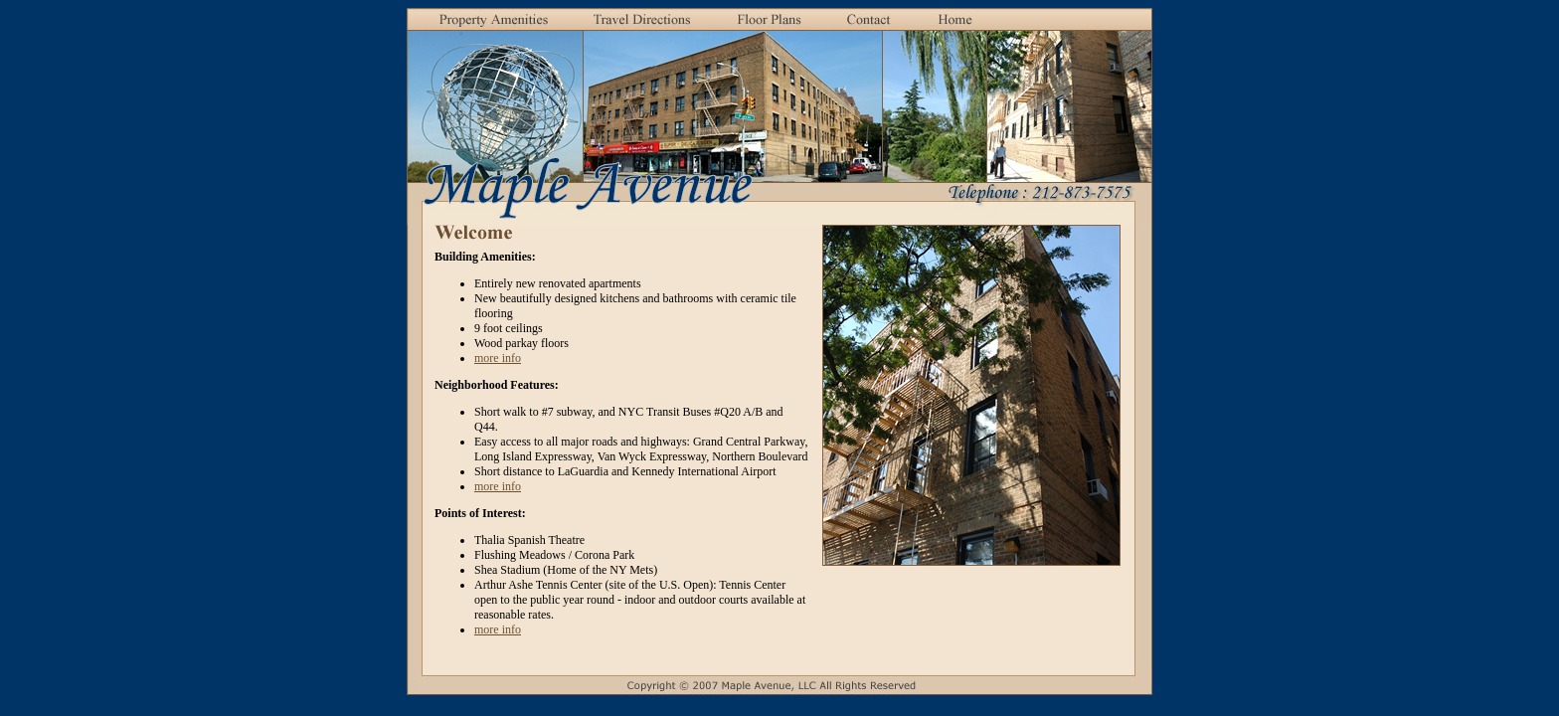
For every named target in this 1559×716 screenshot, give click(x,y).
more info (497, 358)
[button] (642, 21)
